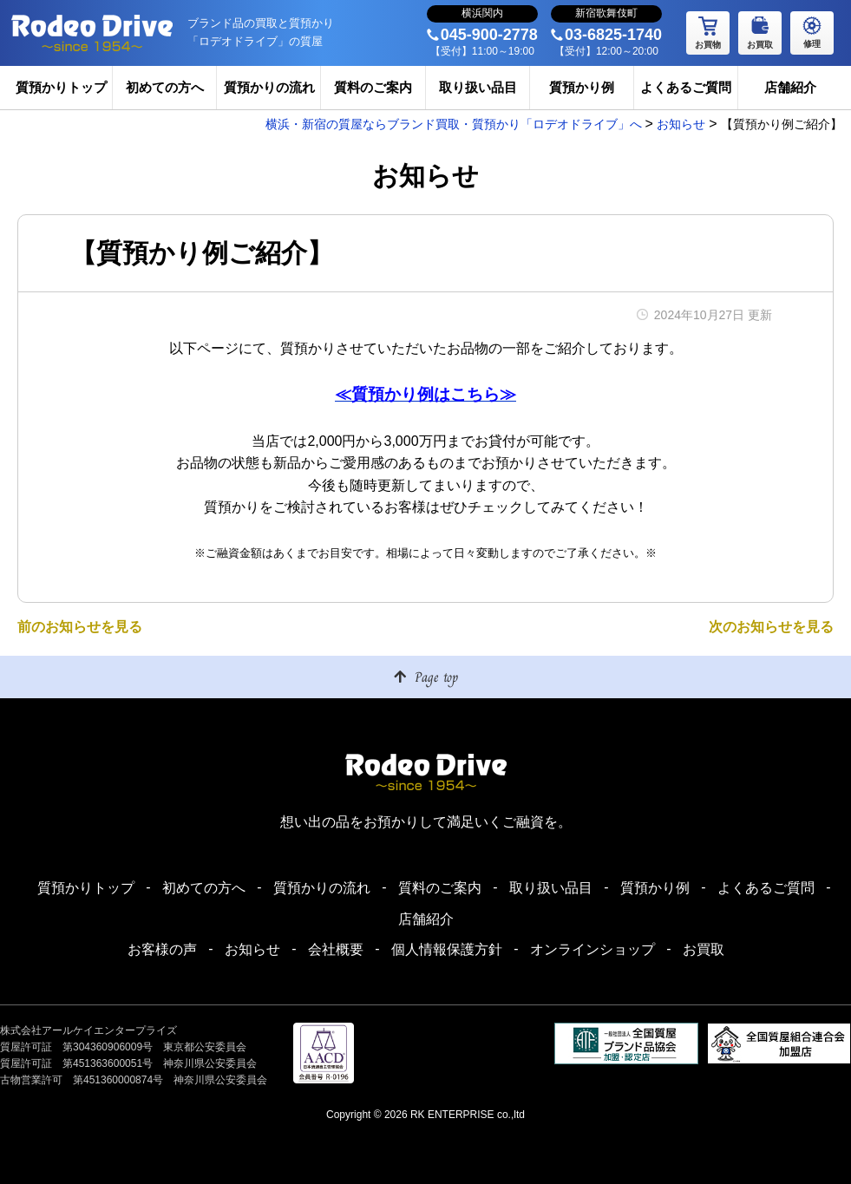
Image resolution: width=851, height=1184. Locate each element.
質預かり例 (581, 87)
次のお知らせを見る (771, 626)
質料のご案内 (373, 87)
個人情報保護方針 (446, 949)
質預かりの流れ (269, 87)
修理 (812, 30)
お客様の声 (162, 949)
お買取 (760, 30)
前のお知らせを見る (79, 626)
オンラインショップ (592, 949)
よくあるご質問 (685, 87)
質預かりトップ (61, 87)
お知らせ (252, 949)
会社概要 (335, 949)
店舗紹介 (790, 87)
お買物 (708, 30)
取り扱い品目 (478, 87)
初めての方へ (165, 87)
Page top (436, 677)
